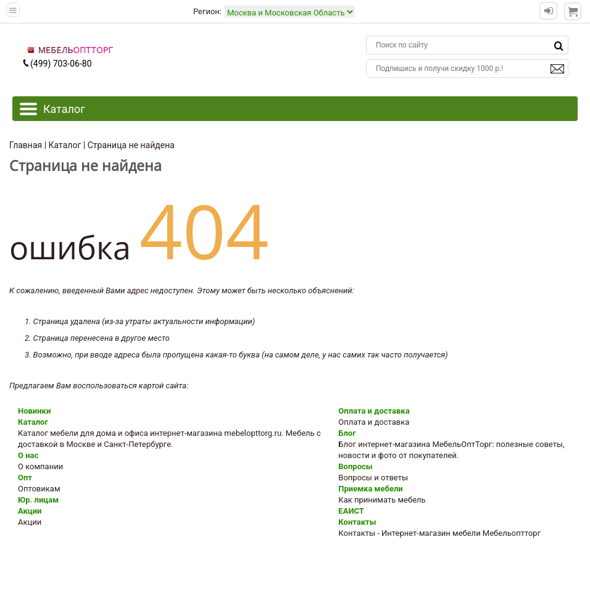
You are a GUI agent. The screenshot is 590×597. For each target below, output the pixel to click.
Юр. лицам (38, 499)
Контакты (357, 522)
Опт (25, 477)
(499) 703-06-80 (57, 64)
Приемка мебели (370, 488)
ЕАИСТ (351, 511)
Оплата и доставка (373, 410)
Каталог (33, 422)
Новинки (34, 410)
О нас (28, 455)
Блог (346, 433)
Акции (29, 511)
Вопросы (355, 466)
